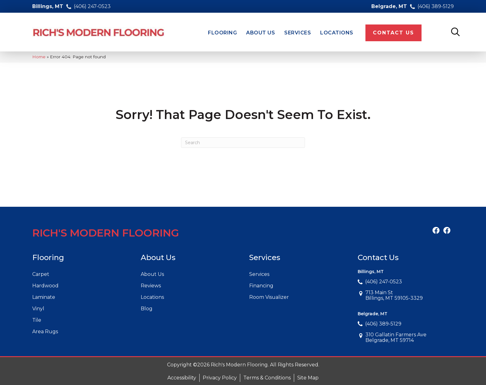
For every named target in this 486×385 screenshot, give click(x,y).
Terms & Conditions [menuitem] (267, 378)
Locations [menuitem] (152, 297)
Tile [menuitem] (36, 320)
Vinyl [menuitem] (38, 309)
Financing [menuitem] (261, 286)
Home (39, 56)
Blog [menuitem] (146, 309)
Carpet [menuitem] (40, 274)
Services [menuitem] (259, 274)
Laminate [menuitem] (43, 297)
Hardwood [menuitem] (45, 286)
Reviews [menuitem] (151, 286)
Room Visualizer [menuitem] (269, 297)
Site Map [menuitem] (308, 378)
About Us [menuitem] (152, 274)
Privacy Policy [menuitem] (220, 378)
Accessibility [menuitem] (181, 378)
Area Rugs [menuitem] (45, 331)
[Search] (243, 142)
